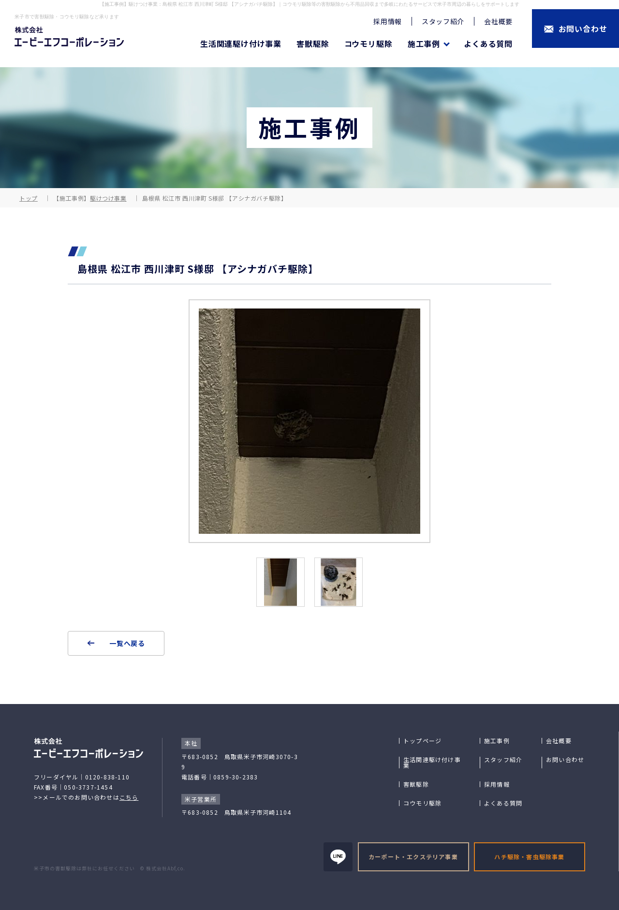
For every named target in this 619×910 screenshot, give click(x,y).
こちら (129, 797)
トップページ (422, 741)
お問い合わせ (565, 760)
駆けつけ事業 (108, 198)
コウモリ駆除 (368, 43)
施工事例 (497, 741)
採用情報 (387, 21)
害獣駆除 (312, 43)
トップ (28, 198)
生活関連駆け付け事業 (240, 43)
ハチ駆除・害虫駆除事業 (529, 856)
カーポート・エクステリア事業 (413, 856)
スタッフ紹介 (443, 21)
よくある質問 (488, 43)
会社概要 (498, 21)
